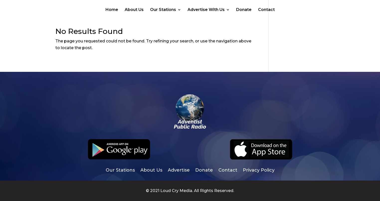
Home (111, 10)
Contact (266, 10)
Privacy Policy (259, 170)
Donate (244, 10)
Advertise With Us (206, 10)
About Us (134, 10)
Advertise (179, 170)
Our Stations (163, 10)
